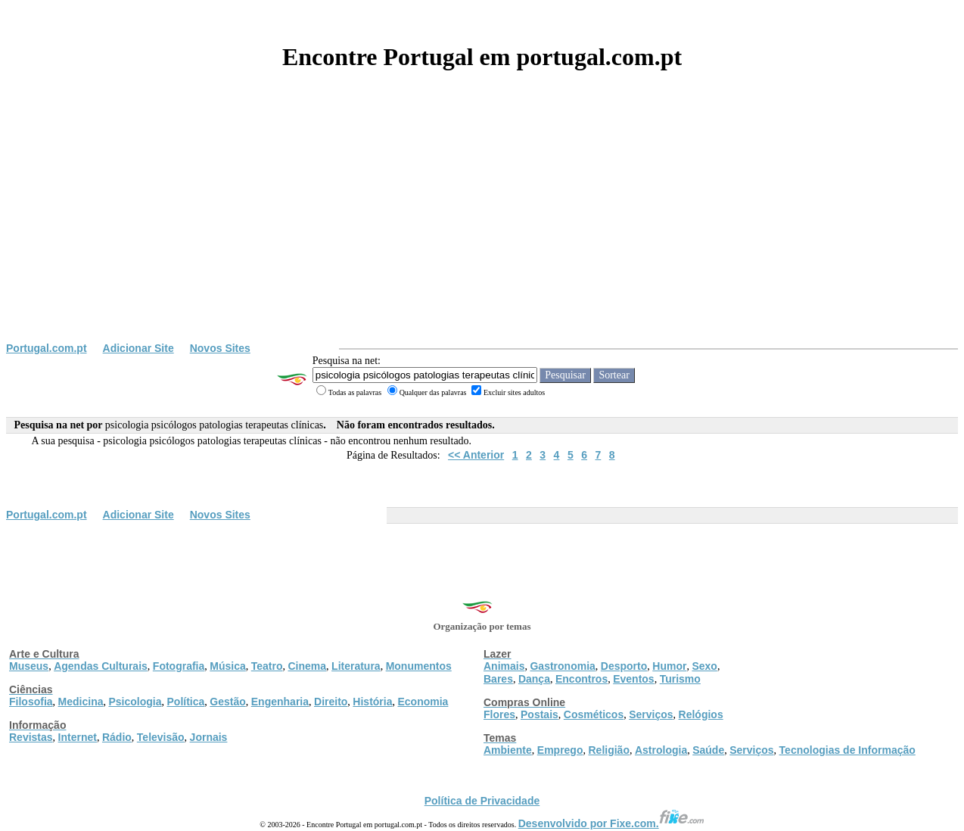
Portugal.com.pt (46, 348)
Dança (534, 679)
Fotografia (178, 666)
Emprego (560, 750)
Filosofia (31, 702)
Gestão (227, 702)
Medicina (81, 702)
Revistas (31, 737)
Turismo (680, 679)
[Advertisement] (482, 229)
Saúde (708, 750)
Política (186, 702)
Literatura (356, 666)
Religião (608, 750)
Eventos (633, 679)
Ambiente (508, 750)
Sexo (704, 666)
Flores (499, 714)
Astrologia (661, 750)
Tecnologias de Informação (847, 750)
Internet (77, 737)
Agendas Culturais (101, 666)
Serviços (651, 714)
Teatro (267, 666)
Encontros (581, 679)
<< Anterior (476, 455)
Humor (669, 666)
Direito (330, 702)
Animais (504, 666)
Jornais (209, 737)
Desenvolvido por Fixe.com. (611, 823)
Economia (422, 702)
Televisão (161, 737)
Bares (498, 679)
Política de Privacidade (482, 801)
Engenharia (280, 702)
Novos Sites (220, 348)
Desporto (624, 666)
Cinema (307, 666)
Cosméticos (593, 714)
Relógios (701, 714)
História (372, 702)
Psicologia (134, 702)
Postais (539, 714)
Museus (28, 666)
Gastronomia (562, 666)
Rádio (117, 737)
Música (227, 666)
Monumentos (419, 666)
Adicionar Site (138, 348)
